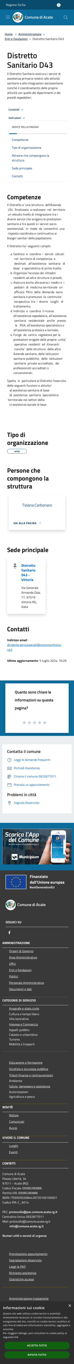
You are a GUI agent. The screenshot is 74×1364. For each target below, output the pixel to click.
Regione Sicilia (15, 4)
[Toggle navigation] (8, 17)
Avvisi (13, 1128)
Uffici (12, 963)
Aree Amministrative (23, 957)
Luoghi (13, 1145)
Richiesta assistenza (22, 1273)
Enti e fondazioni (16, 38)
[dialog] (37, 1333)
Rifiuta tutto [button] (37, 1354)
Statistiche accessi (21, 1279)
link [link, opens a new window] (16, 1337)
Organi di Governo (21, 951)
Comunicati (16, 1121)
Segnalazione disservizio (25, 1260)
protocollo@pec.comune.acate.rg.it (33, 1211)
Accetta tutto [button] (37, 1345)
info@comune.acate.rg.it (26, 1226)
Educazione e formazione (25, 1062)
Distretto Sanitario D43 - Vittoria (28, 572)
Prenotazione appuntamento (28, 1253)
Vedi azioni (17, 118)
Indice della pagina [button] (25, 127)
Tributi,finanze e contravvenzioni (31, 1075)
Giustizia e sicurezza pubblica (28, 1068)
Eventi (13, 1152)
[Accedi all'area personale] (59, 5)
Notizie (14, 1115)
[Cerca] (65, 17)
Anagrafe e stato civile (24, 1008)
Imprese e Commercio (23, 1024)
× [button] (69, 1305)
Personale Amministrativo (26, 982)
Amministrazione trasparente (29, 1298)
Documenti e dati (20, 989)
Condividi (16, 109)
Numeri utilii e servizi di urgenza (24, 1235)
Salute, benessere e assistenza (29, 1086)
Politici (13, 976)
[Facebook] (9, 933)
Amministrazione (29, 34)
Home (9, 34)
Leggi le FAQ (17, 1266)
